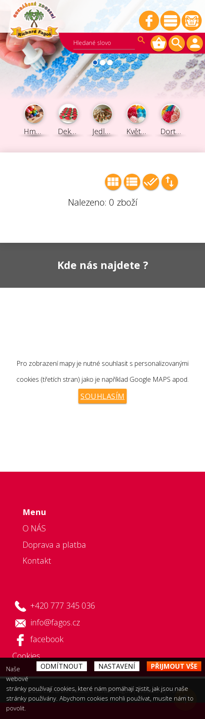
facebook (47, 639)
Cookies (26, 655)
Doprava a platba (54, 544)
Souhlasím (102, 396)
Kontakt (37, 560)
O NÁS (34, 528)
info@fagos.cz (55, 622)
